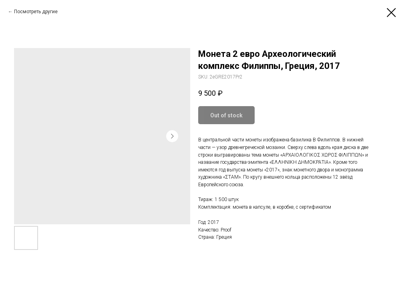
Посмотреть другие (36, 11)
